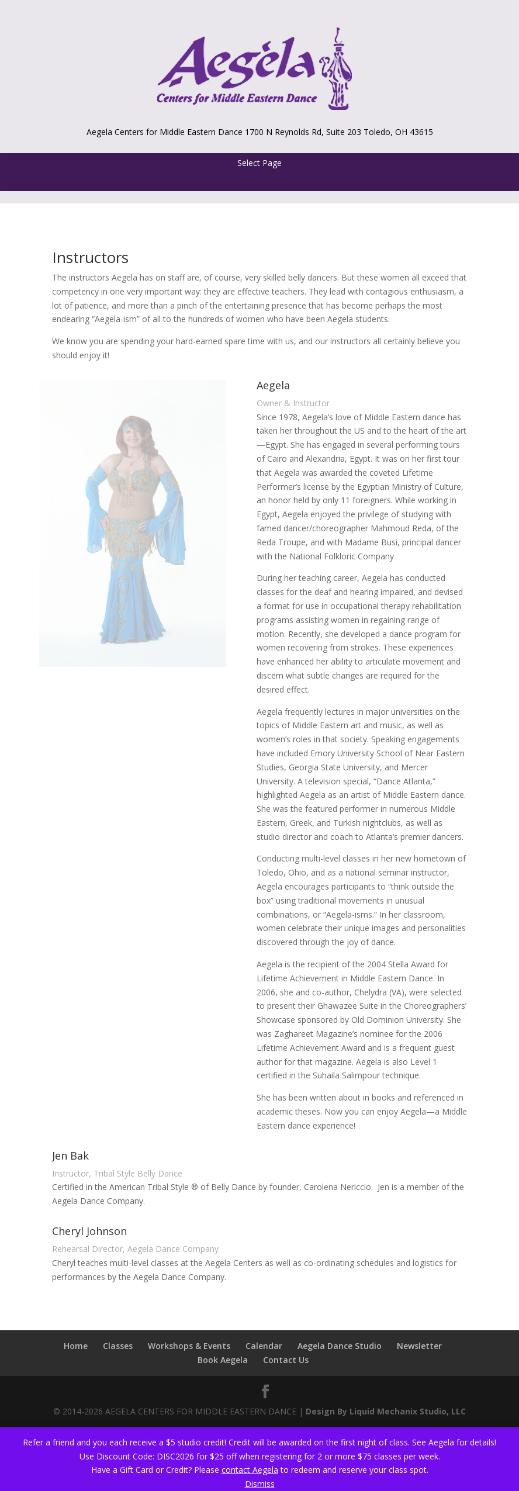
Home (76, 1345)
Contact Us (286, 1359)
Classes (118, 1345)
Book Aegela (223, 1359)
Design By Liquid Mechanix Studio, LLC (386, 1411)
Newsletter (419, 1345)
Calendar (263, 1345)
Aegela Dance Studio (339, 1345)
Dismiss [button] (260, 1483)
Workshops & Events (189, 1345)
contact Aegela (250, 1469)
